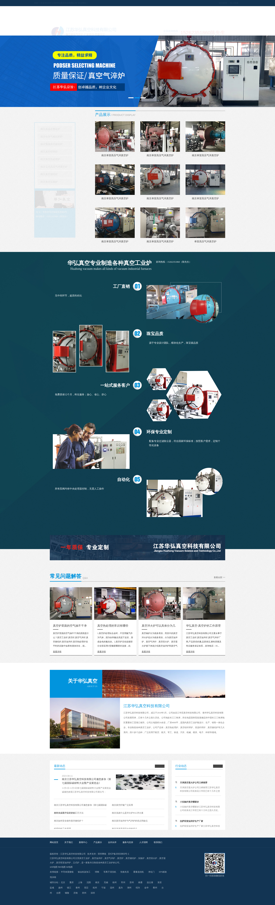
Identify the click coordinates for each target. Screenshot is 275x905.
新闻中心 (104, 31)
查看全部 (219, 577)
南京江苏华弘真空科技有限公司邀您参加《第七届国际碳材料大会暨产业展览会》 (86, 781)
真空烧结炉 (131, 858)
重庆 (71, 882)
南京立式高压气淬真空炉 (69, 166)
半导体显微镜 (67, 872)
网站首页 (61, 31)
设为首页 (207, 3)
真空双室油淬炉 (63, 862)
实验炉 (141, 858)
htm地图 (62, 867)
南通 (140, 882)
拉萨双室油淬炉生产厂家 (191, 823)
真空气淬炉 (110, 858)
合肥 (58, 893)
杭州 (95, 887)
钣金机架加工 (84, 872)
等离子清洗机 (109, 872)
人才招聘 (192, 31)
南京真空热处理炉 (66, 159)
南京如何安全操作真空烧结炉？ (68, 821)
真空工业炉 (84, 858)
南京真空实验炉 (64, 182)
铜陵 (67, 893)
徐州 (114, 882)
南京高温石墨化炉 (66, 129)
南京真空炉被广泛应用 (122, 805)
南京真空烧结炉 (64, 174)
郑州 (84, 893)
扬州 (60, 887)
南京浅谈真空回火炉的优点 (124, 828)
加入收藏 (218, 3)
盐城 (52, 887)
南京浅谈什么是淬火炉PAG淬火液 (127, 813)
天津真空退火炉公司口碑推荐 (193, 784)
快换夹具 (124, 872)
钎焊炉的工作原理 (62, 828)
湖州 (129, 887)
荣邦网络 (102, 854)
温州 (112, 887)
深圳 (93, 893)
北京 (63, 882)
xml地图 (53, 867)
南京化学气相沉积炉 (67, 136)
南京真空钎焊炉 (64, 151)
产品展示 (126, 31)
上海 (80, 882)
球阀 (97, 872)
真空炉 (120, 858)
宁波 (103, 887)
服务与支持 (170, 31)
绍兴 (138, 887)
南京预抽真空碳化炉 (67, 144)
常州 (123, 882)
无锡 (106, 882)
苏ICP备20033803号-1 (118, 854)
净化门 (151, 872)
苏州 (132, 882)
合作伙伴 (148, 31)
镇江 (69, 887)
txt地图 (69, 867)
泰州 (78, 887)
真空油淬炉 (97, 858)
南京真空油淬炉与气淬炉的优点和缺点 (130, 821)
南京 (97, 882)
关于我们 (83, 31)
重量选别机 (138, 872)
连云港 (150, 882)
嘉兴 (121, 887)
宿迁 (86, 887)
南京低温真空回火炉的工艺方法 (68, 813)
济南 (75, 893)
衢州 (155, 887)
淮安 (159, 882)
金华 (146, 887)
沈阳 (89, 882)
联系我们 (214, 31)
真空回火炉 (152, 858)
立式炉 (76, 862)
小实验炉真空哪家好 (189, 803)
